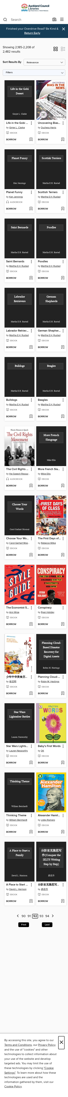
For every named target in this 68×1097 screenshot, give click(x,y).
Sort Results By (12, 62)
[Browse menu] (62, 19)
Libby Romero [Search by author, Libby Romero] (48, 820)
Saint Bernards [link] (15, 261)
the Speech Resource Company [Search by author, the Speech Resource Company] (20, 473)
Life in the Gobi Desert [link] (17, 123)
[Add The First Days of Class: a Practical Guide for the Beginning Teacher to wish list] (62, 555)
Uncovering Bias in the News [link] (49, 123)
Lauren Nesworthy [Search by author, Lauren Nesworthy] (18, 750)
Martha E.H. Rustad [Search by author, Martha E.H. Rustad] (50, 196)
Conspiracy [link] (45, 607)
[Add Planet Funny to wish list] (31, 209)
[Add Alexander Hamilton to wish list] (62, 832)
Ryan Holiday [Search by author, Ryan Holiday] (47, 612)
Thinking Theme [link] (16, 815)
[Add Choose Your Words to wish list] (31, 555)
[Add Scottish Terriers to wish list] (62, 209)
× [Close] (61, 1042)
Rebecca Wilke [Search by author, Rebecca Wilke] (48, 543)
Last (47, 924)
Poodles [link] (43, 261)
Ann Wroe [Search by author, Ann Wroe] (14, 612)
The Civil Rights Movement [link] (17, 469)
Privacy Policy (46, 1045)
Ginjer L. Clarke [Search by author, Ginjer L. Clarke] (17, 127)
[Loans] (54, 20)
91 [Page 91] (29, 916)
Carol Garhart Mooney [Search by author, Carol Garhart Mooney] (20, 543)
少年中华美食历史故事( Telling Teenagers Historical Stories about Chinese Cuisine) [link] (17, 677)
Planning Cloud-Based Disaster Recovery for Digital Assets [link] (49, 677)
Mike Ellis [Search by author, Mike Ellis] (46, 473)
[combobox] (27, 19)
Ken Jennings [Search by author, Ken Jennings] (16, 196)
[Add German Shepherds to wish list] (62, 347)
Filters (9, 72)
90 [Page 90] (24, 916)
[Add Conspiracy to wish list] (62, 624)
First (23, 924)
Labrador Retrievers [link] (17, 330)
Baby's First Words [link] (49, 746)
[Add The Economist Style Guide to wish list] (31, 624)
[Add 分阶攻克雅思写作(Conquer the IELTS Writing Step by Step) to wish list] (62, 901)
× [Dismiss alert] (63, 29)
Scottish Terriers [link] (47, 192)
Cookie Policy (13, 1086)
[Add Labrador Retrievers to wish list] (31, 347)
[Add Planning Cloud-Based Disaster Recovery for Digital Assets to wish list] (62, 693)
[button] (55, 50)
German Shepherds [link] (49, 330)
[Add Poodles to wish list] (62, 278)
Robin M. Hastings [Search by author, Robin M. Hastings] (50, 681)
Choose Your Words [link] (17, 538)
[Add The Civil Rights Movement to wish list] (31, 486)
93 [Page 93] (41, 916)
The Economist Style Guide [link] (17, 607)
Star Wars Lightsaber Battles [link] (17, 746)
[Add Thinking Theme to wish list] (31, 832)
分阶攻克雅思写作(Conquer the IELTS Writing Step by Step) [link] (49, 884)
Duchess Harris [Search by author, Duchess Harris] (48, 127)
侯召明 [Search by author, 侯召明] (12, 681)
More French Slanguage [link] (49, 469)
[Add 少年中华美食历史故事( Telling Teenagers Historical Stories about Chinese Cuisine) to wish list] (31, 693)
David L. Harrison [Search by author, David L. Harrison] (17, 889)
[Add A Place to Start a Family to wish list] (31, 901)
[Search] (5, 20)
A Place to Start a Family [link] (17, 884)
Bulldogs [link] (11, 400)
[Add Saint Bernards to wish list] (31, 278)
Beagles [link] (43, 400)
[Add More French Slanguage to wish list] (62, 486)
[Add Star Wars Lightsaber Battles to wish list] (31, 763)
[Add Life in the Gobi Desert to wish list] (31, 139)
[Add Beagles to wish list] (62, 416)
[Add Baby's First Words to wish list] (62, 763)
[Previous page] (18, 916)
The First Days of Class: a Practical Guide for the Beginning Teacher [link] (49, 538)
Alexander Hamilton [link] (49, 815)
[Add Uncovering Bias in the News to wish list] (62, 139)
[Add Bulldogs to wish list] (31, 416)
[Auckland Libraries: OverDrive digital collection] (34, 8)
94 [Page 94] (47, 916)
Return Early (32, 33)
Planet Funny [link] (14, 192)
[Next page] (52, 916)
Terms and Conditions (18, 1045)
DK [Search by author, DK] (42, 750)
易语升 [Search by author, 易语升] (44, 889)
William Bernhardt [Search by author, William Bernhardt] (18, 820)
